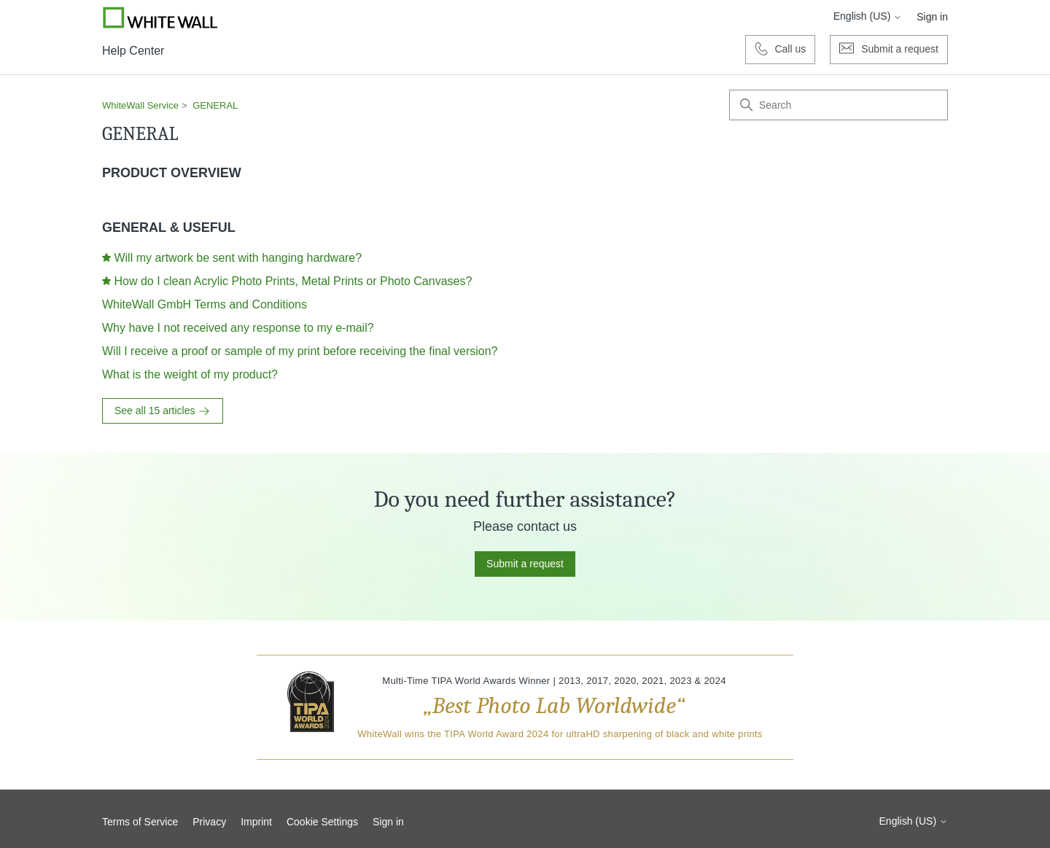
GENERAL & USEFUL (169, 227)
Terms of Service (140, 822)
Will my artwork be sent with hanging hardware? (238, 258)
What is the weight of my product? (190, 374)
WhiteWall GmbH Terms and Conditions (204, 304)
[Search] (838, 105)
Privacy (209, 822)
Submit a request (525, 563)
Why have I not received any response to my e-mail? (238, 328)
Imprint (256, 822)
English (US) (867, 16)
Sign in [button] (932, 17)
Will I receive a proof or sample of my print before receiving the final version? (299, 351)
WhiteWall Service (140, 105)
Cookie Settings (322, 822)
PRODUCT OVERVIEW (171, 173)
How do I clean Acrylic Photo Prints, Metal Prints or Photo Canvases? (293, 281)
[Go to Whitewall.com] (160, 17)
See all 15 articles (162, 411)
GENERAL (215, 105)
